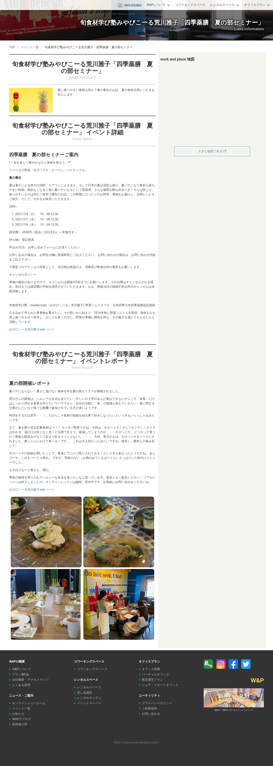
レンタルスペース (222, 5)
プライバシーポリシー (157, 703)
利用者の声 (19, 724)
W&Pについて (156, 5)
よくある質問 (21, 685)
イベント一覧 (21, 708)
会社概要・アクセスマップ (30, 679)
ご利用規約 (149, 708)
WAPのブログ (21, 719)
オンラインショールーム (29, 703)
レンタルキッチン (89, 698)
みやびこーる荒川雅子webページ (31, 329)
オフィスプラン (254, 5)
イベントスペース (89, 703)
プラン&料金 (20, 674)
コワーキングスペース (190, 5)
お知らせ (18, 714)
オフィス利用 (151, 669)
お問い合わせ (151, 714)
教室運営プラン (152, 679)
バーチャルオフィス (155, 674)
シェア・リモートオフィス (160, 685)
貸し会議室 (84, 692)
